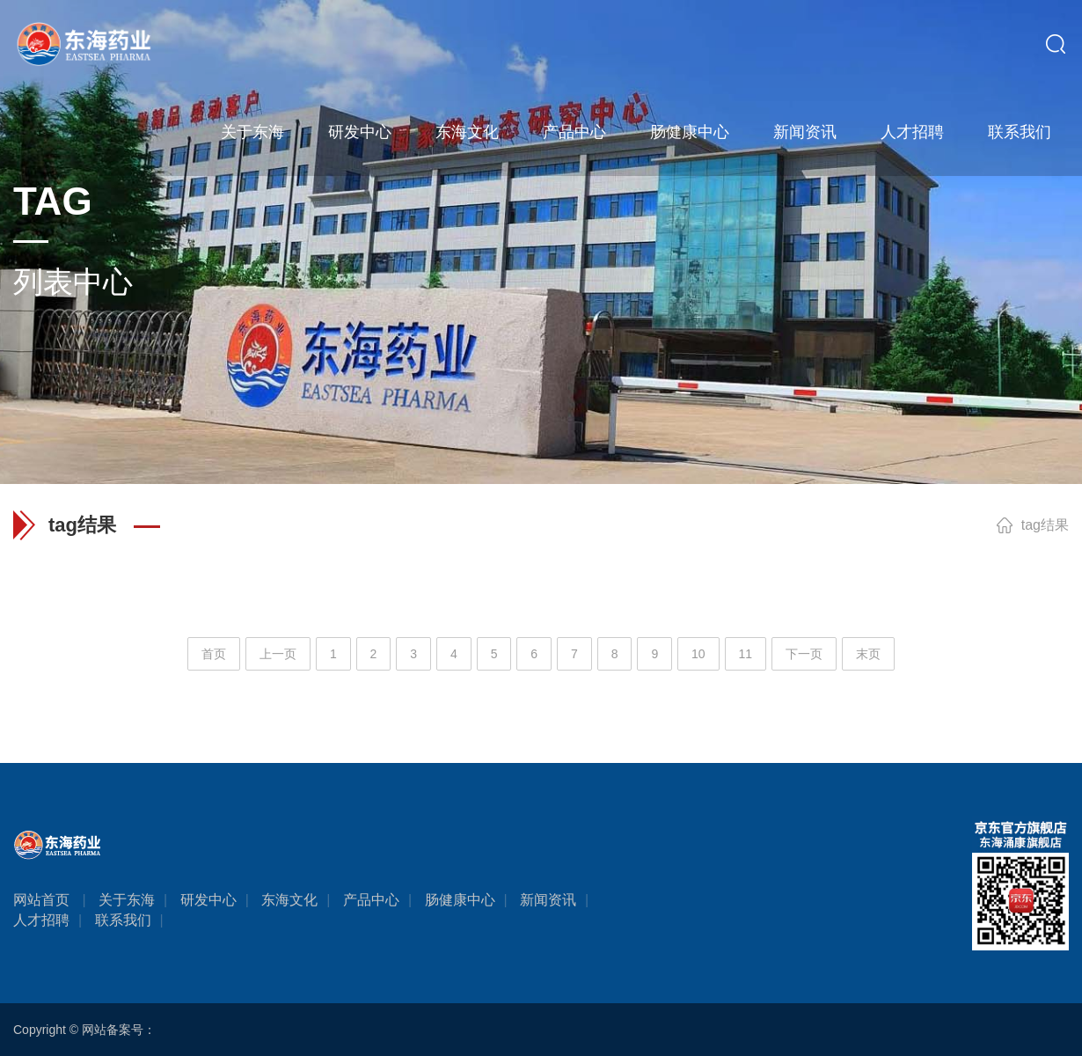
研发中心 (359, 132)
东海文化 (467, 132)
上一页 (278, 654)
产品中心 (574, 132)
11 (746, 654)
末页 (868, 654)
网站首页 (41, 899)
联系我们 (1019, 132)
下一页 (804, 654)
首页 (213, 654)
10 (698, 654)
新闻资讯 (805, 132)
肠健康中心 (689, 132)
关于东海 (252, 132)
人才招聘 (912, 132)
